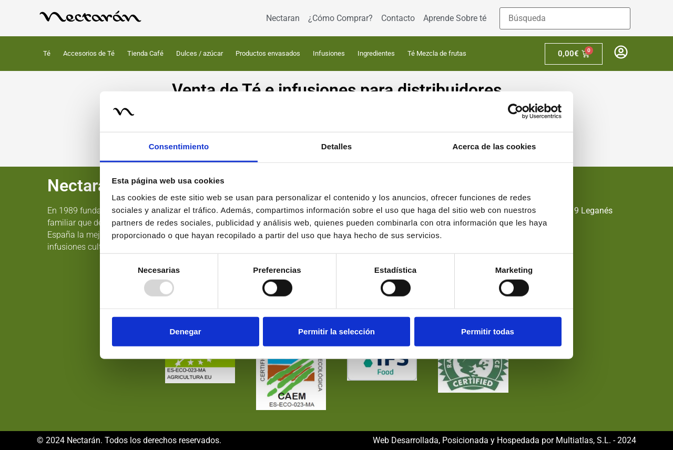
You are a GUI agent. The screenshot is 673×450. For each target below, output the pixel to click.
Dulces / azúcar (199, 53)
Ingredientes (376, 53)
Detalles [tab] (336, 146)
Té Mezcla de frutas (436, 53)
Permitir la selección (336, 330)
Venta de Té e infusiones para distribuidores (337, 90)
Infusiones (329, 53)
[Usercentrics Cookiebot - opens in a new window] (516, 111)
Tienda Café (145, 53)
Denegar (185, 330)
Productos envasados (268, 53)
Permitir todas (487, 330)
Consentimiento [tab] (179, 146)
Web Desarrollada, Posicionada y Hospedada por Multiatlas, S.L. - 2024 (504, 440)
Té (46, 53)
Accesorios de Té (89, 53)
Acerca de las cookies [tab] (494, 146)
